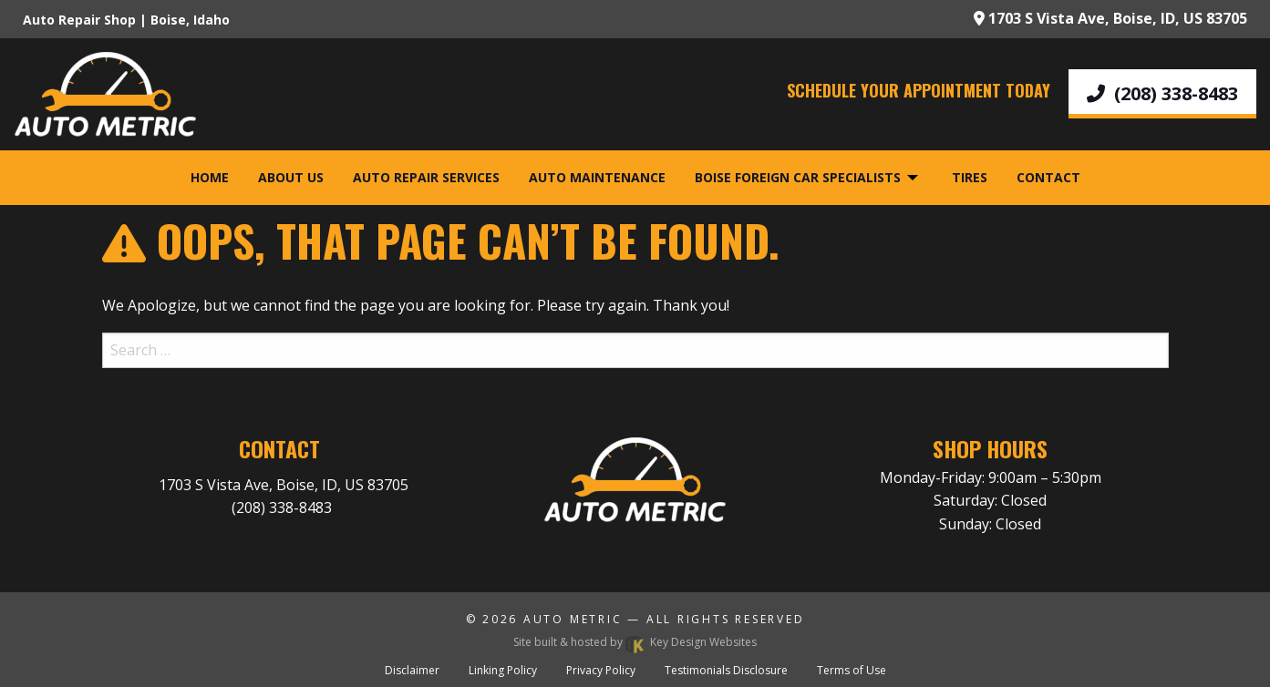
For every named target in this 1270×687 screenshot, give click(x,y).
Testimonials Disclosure (726, 670)
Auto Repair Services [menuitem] (426, 177)
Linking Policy (503, 670)
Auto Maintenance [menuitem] (597, 177)
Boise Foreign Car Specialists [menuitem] (798, 177)
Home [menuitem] (210, 177)
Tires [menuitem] (969, 177)
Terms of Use (851, 670)
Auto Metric (573, 619)
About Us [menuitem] (291, 177)
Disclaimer (412, 670)
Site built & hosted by (634, 642)
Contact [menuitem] (1048, 177)
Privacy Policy (600, 670)
